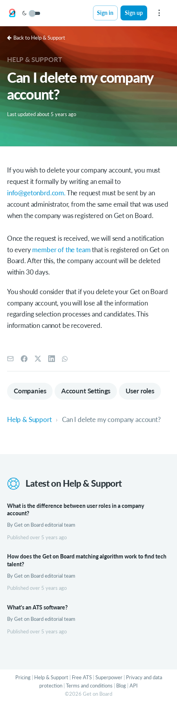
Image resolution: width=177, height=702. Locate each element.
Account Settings (85, 391)
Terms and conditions (89, 685)
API (134, 685)
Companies (30, 391)
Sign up (134, 12)
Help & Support (34, 59)
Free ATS (82, 677)
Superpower (108, 677)
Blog (121, 685)
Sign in (105, 12)
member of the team (61, 250)
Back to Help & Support (36, 38)
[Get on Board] (12, 13)
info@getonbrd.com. (37, 193)
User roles (140, 391)
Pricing (23, 677)
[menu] (159, 13)
